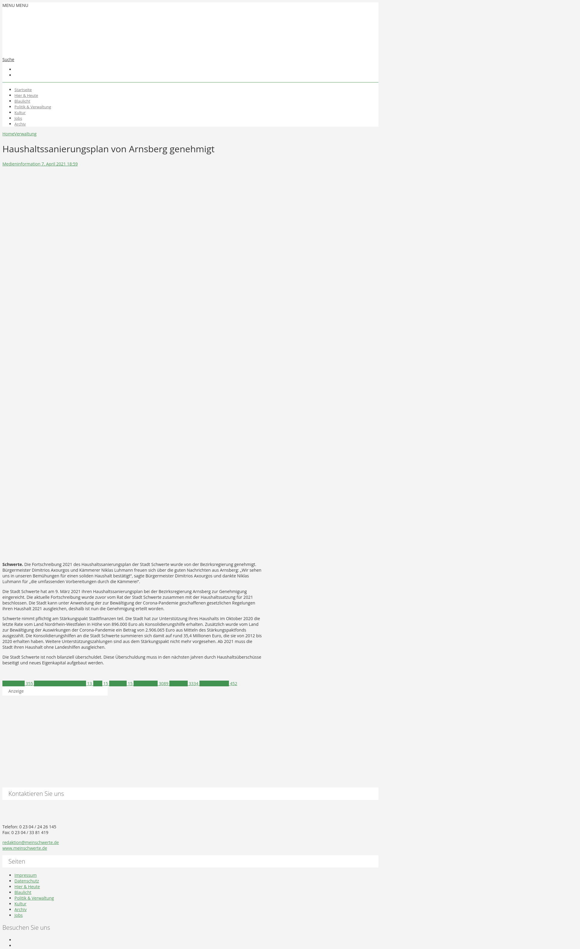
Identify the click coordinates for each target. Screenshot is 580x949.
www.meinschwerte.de (24, 848)
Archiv (20, 124)
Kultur (20, 112)
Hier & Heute (26, 95)
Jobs (18, 118)
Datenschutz (26, 881)
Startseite (23, 89)
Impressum (25, 875)
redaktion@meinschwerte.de (30, 842)
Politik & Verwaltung (32, 107)
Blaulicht (22, 101)
